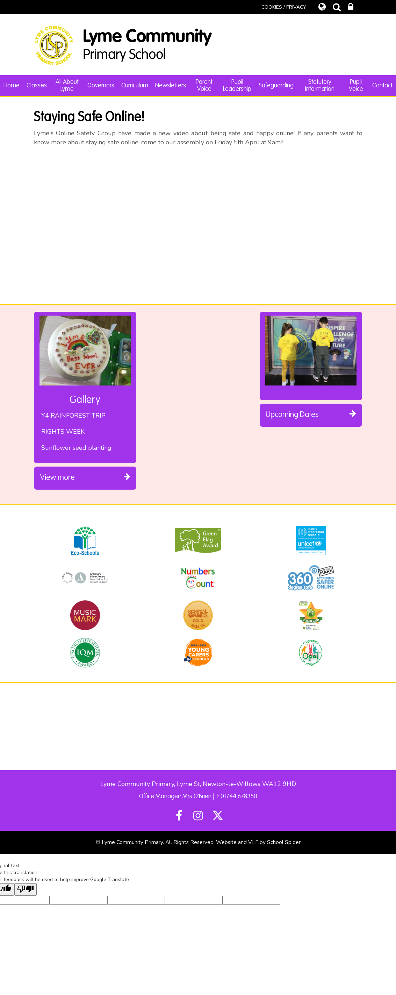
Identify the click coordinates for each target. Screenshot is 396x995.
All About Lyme (67, 85)
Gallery (85, 400)
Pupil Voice (355, 85)
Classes (37, 85)
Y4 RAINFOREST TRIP (73, 415)
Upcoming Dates (311, 414)
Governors (100, 85)
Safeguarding (276, 85)
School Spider (284, 842)
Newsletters (170, 85)
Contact (382, 85)
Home (11, 85)
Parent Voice (204, 85)
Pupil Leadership (237, 85)
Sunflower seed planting (76, 448)
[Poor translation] (25, 889)
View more (85, 477)
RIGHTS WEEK (63, 431)
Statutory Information (319, 85)
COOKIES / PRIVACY (283, 7)
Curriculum (134, 85)
